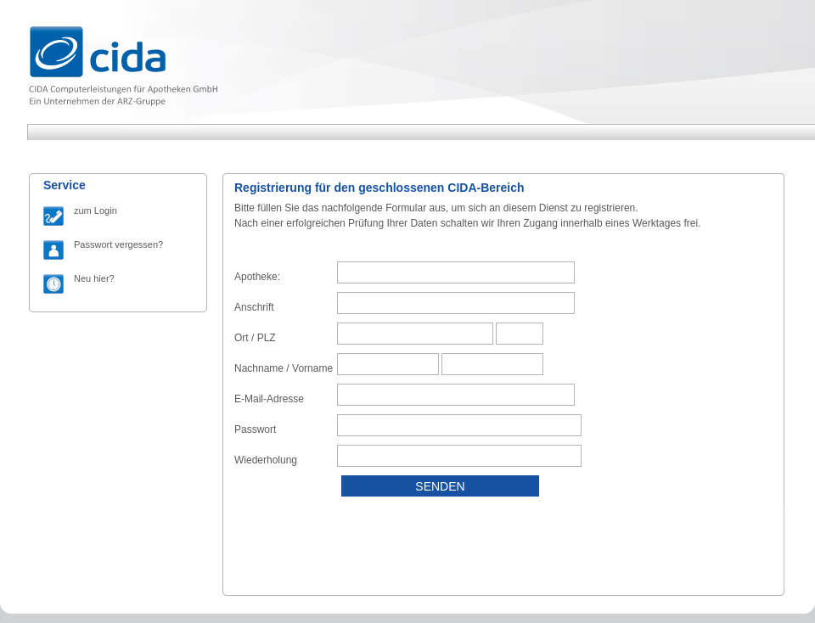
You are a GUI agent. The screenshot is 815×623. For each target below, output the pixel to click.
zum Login (95, 210)
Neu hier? (94, 278)
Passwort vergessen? (118, 244)
